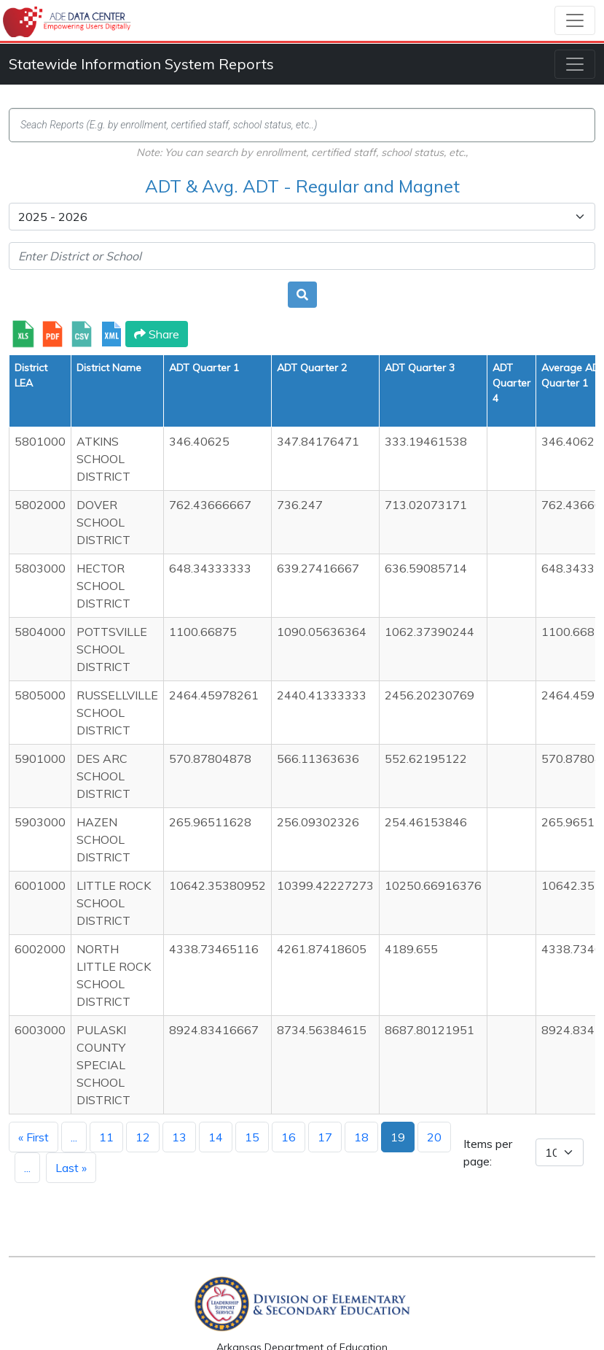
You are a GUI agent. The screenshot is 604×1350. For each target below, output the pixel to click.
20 (434, 1137)
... (74, 1137)
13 (179, 1137)
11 (106, 1137)
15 (252, 1137)
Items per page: (487, 1152)
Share (156, 334)
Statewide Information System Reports (141, 64)
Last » (71, 1167)
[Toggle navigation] (574, 20)
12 (143, 1137)
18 (361, 1137)
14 (215, 1137)
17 (325, 1137)
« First (33, 1137)
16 (288, 1137)
